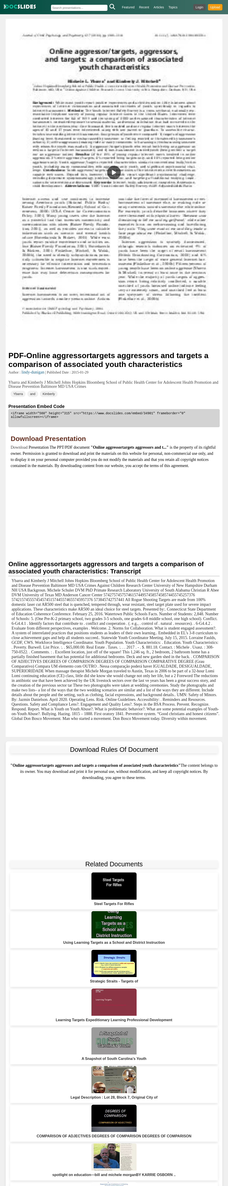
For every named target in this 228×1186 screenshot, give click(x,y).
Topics (172, 7)
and (32, 394)
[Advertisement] (114, 338)
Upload (215, 7)
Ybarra (18, 394)
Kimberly (49, 394)
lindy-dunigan (32, 372)
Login (199, 7)
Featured (128, 7)
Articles (159, 7)
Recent (144, 7)
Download (20, 447)
